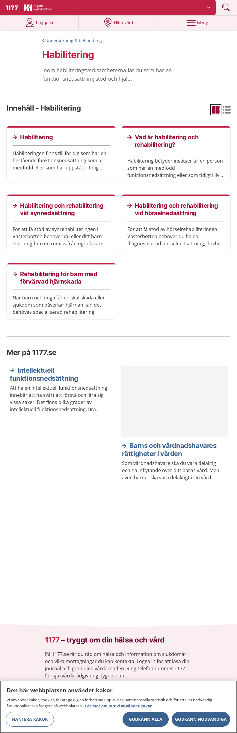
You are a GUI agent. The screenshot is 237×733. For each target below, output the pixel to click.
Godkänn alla (145, 721)
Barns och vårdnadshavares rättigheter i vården (169, 450)
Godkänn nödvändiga (201, 721)
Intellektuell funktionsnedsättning (44, 374)
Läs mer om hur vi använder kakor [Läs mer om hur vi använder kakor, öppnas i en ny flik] (118, 708)
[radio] (216, 110)
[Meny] (197, 22)
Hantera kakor (30, 721)
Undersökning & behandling (73, 40)
